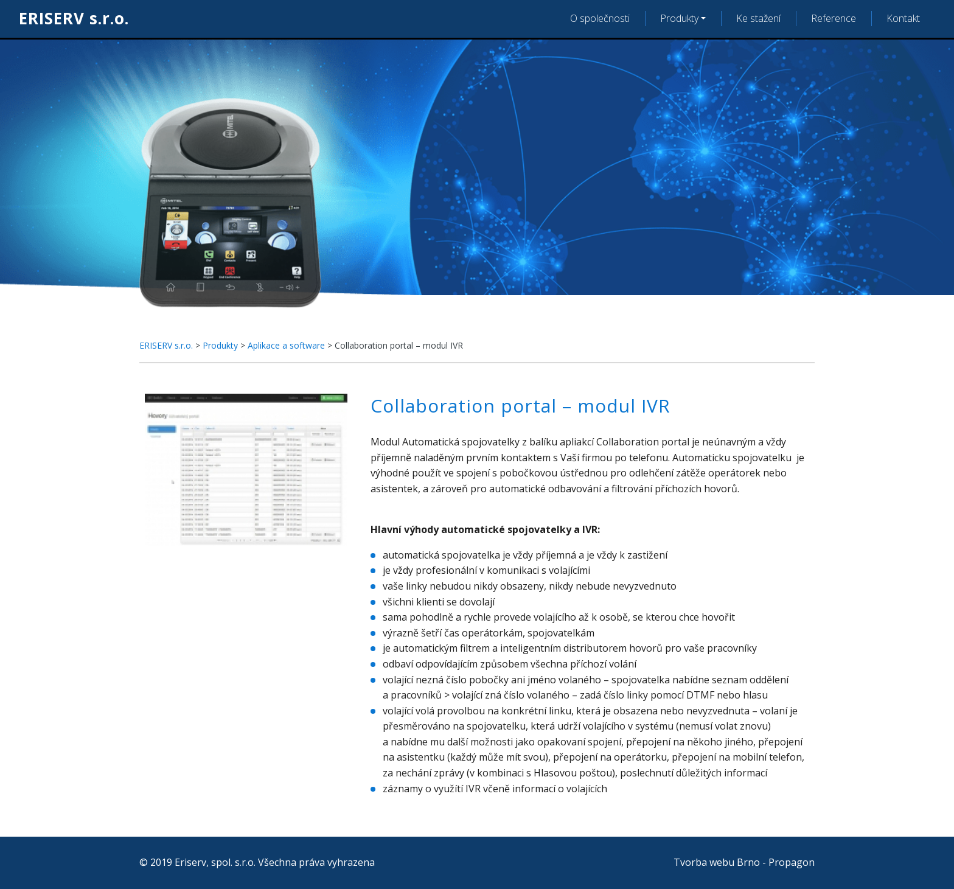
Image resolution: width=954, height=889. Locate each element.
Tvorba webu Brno (717, 862)
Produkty (679, 18)
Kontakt (903, 18)
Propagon (791, 862)
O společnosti (600, 18)
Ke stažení (758, 18)
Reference (833, 18)
